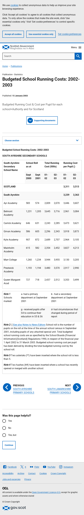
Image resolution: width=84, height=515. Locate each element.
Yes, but (12, 435)
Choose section (41, 140)
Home (5, 66)
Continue (9, 445)
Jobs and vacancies (11, 479)
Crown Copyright (58, 473)
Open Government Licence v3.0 (46, 492)
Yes (10, 420)
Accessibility (8, 473)
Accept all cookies (13, 34)
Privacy (27, 479)
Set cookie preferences (69, 34)
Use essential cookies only (41, 34)
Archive (20, 473)
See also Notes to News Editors (29, 324)
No (9, 428)
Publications (16, 66)
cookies (14, 5)
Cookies (43, 473)
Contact (32, 473)
